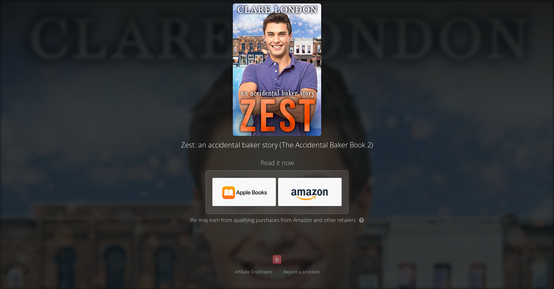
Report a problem (302, 272)
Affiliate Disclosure (253, 272)
